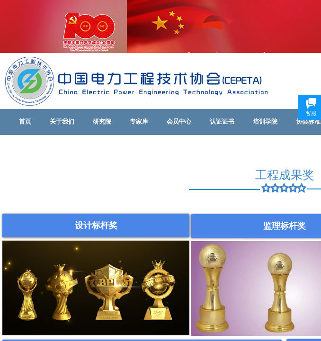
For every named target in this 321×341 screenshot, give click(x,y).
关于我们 (62, 121)
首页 (25, 121)
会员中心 (179, 121)
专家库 (139, 121)
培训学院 (265, 121)
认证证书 (222, 121)
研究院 (102, 121)
